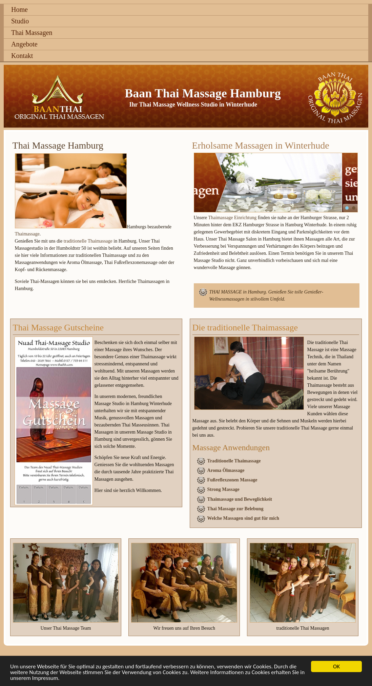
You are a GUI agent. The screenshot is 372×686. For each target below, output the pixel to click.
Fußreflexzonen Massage (232, 479)
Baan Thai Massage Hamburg (203, 93)
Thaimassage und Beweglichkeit (239, 499)
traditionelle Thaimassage (88, 241)
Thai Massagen (32, 32)
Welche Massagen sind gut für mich (243, 518)
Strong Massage (223, 489)
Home (19, 9)
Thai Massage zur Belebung (235, 508)
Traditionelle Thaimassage (234, 460)
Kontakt (22, 55)
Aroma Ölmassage (226, 470)
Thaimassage (27, 233)
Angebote (24, 44)
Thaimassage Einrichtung (232, 217)
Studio (20, 21)
